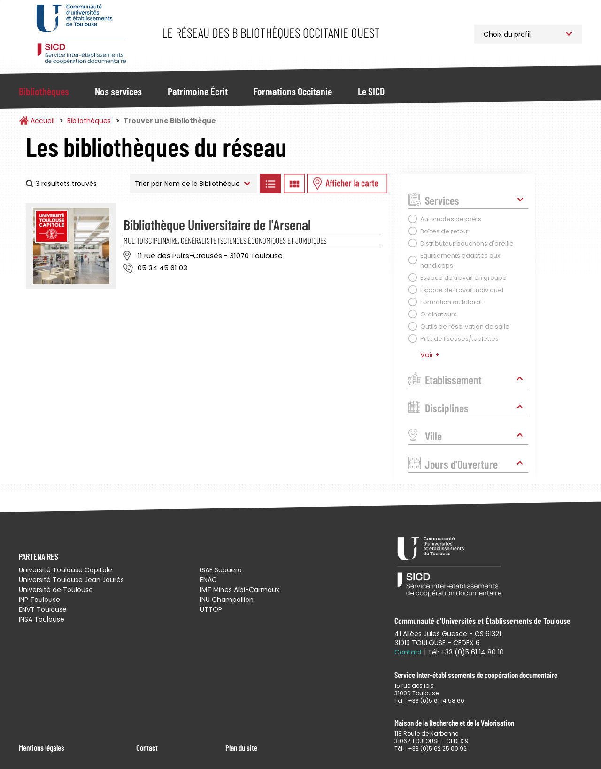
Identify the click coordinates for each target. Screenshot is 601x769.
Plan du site (241, 747)
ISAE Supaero (221, 570)
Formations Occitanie (293, 91)
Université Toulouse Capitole (65, 570)
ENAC (208, 579)
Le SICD (371, 91)
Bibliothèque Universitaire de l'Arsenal (217, 224)
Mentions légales (41, 747)
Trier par (148, 183)
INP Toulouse (39, 599)
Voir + (429, 355)
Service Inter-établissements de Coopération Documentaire (81, 34)
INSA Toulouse (41, 619)
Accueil (42, 120)
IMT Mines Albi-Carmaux (239, 589)
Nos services (118, 91)
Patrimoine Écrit (198, 91)
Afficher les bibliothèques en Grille (294, 183)
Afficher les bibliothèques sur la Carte (347, 183)
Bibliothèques (44, 91)
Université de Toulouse (56, 589)
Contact (147, 747)
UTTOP (211, 609)
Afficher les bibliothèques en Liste (270, 183)
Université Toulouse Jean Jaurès (71, 579)
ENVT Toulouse (43, 609)
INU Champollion (227, 599)
